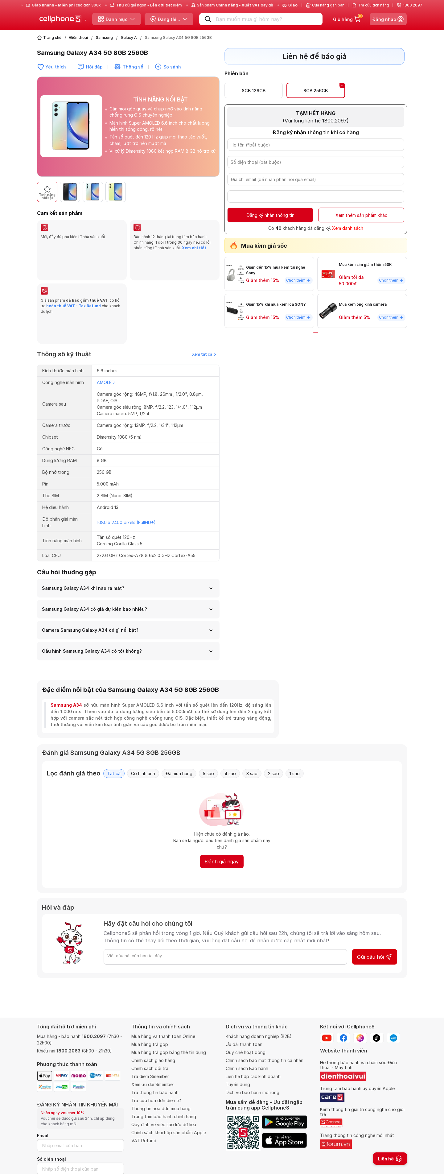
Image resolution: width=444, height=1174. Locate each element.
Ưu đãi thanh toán (244, 1044)
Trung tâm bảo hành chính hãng (163, 1116)
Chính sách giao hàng (153, 1060)
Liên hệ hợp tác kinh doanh (253, 1076)
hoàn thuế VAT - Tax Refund (73, 280)
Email (42, 1135)
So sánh (172, 66)
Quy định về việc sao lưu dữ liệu (163, 1124)
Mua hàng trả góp (149, 1044)
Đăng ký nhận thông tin (270, 215)
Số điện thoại (51, 1159)
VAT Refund (143, 1140)
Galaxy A (129, 37)
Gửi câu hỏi (374, 905)
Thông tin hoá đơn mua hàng (161, 1108)
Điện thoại (78, 37)
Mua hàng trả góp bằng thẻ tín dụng (168, 1052)
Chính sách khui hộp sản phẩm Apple (168, 1132)
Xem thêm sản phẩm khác (361, 215)
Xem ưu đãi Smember (152, 1084)
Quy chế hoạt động (245, 1052)
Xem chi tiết (194, 248)
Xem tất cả (204, 302)
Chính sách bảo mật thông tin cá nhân (264, 1060)
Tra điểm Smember (150, 1076)
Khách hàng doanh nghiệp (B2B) (259, 1036)
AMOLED (106, 330)
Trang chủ (52, 37)
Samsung (104, 37)
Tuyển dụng (238, 1084)
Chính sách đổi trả (149, 1068)
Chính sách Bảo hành (247, 1068)
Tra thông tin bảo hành (155, 1092)
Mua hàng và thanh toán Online (163, 1036)
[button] (212, 192)
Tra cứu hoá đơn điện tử (156, 1100)
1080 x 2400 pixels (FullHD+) (126, 470)
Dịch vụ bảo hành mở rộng (252, 1092)
